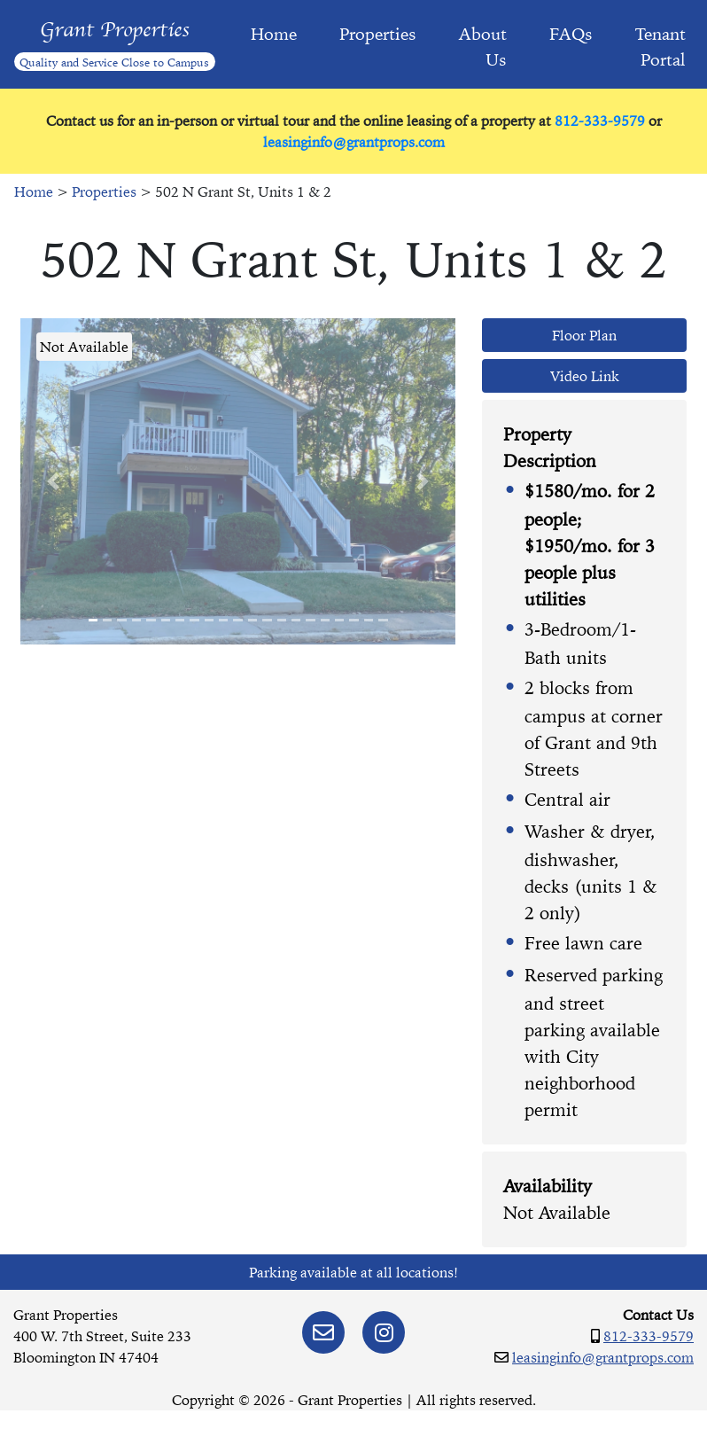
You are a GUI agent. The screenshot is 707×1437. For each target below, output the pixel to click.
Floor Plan (584, 335)
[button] (53, 481)
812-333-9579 (600, 120)
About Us (483, 46)
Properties (377, 33)
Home (274, 33)
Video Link (584, 376)
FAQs (571, 33)
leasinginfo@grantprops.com (354, 142)
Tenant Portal (660, 46)
